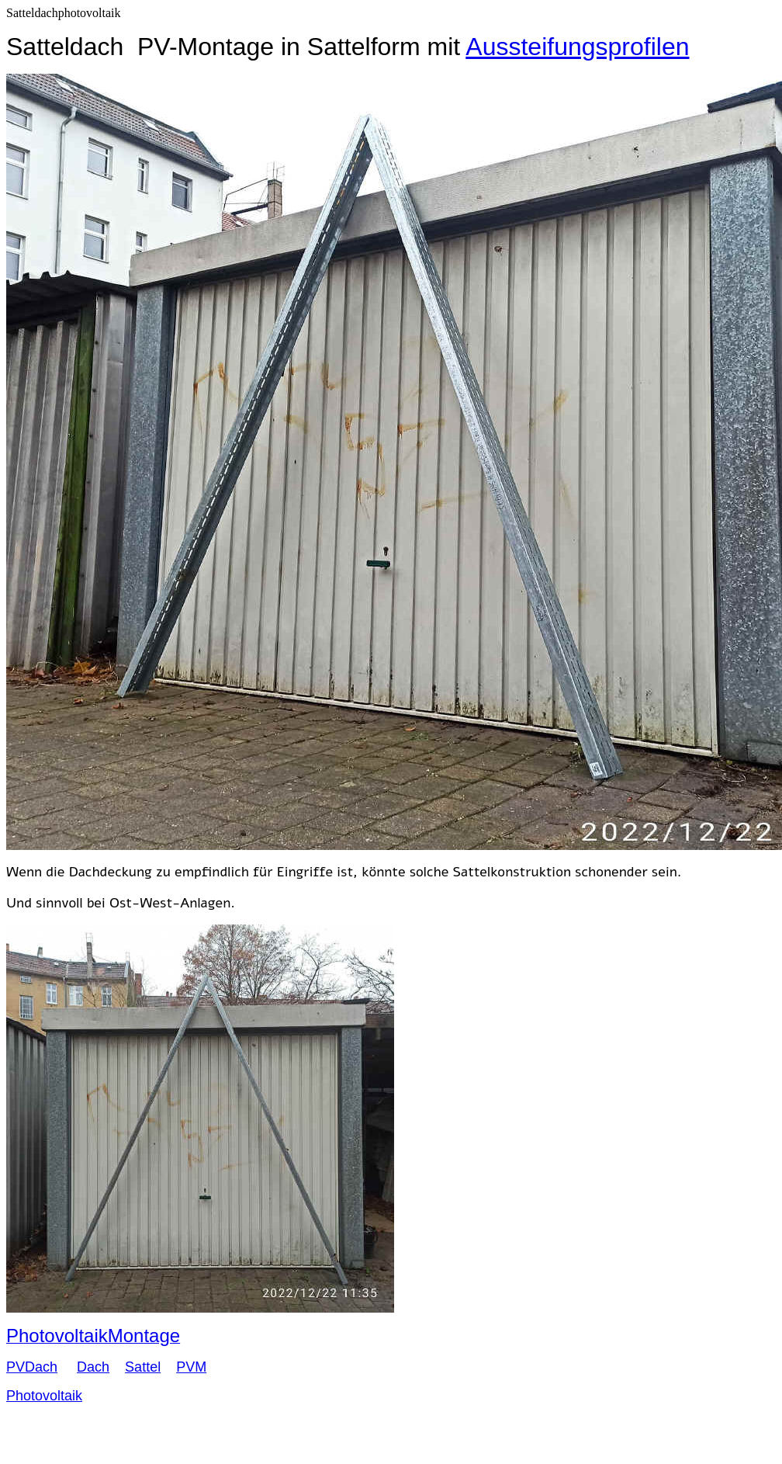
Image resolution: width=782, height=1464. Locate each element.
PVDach (31, 1367)
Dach (93, 1367)
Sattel (143, 1367)
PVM (191, 1367)
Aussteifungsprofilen (577, 47)
